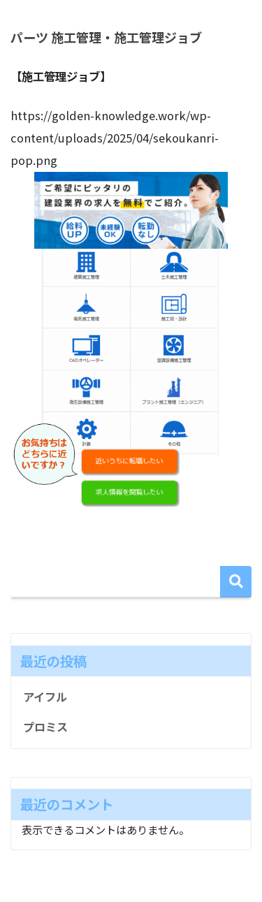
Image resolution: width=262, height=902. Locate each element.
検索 (236, 581)
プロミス (45, 726)
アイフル (45, 696)
